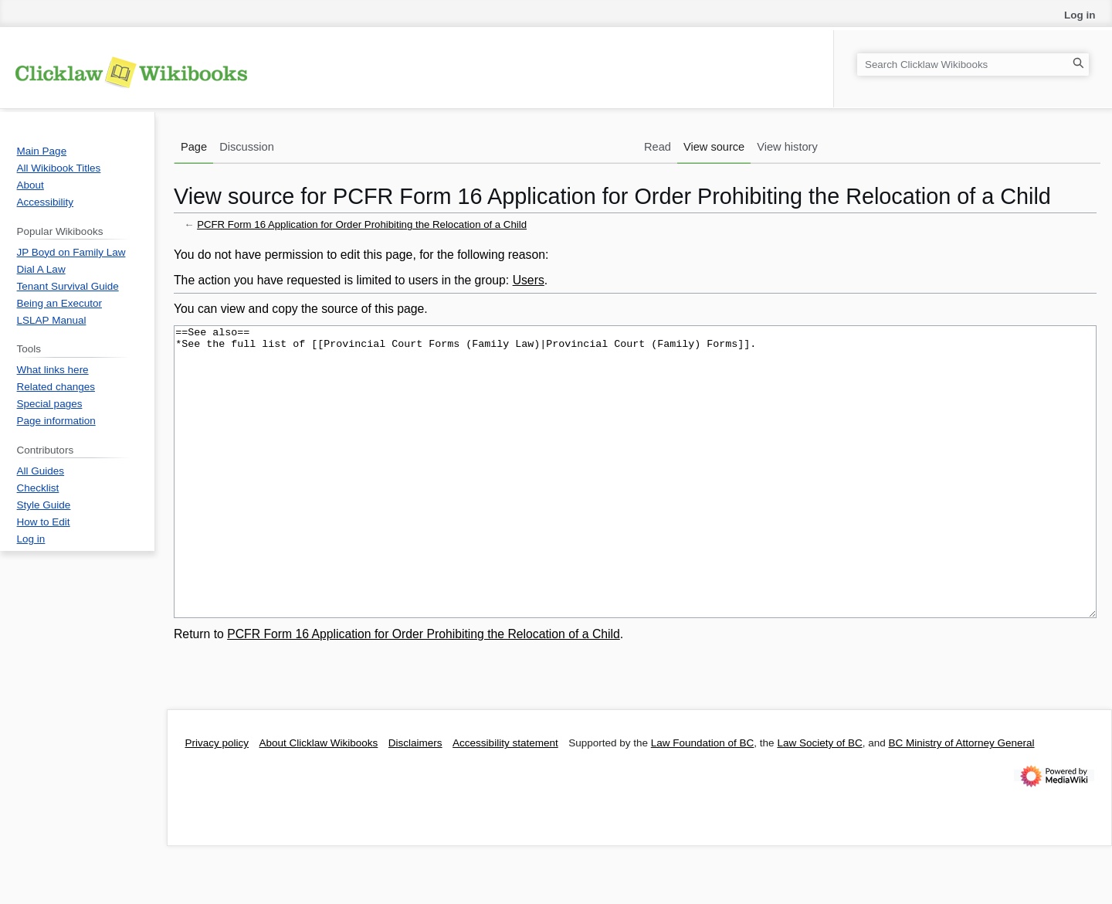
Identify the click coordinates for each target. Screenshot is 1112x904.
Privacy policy (217, 801)
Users (528, 280)
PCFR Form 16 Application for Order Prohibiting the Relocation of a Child (362, 224)
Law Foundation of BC (702, 801)
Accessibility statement (505, 801)
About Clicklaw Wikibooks (318, 801)
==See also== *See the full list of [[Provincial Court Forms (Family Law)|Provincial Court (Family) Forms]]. (635, 501)
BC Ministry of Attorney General (961, 801)
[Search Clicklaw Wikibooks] (973, 64)
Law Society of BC (819, 801)
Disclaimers (415, 801)
